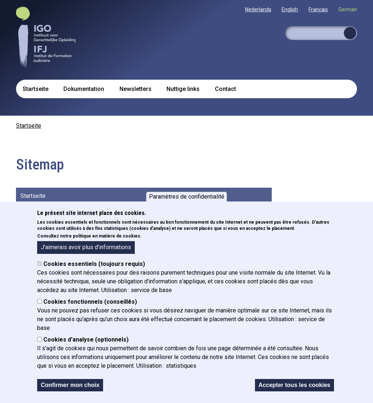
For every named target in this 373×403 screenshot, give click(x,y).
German (347, 9)
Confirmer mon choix (70, 385)
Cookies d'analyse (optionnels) (86, 339)
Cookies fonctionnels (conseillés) (90, 301)
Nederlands (258, 9)
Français (318, 9)
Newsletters (135, 88)
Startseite (35, 88)
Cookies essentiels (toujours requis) (94, 263)
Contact (225, 88)
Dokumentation (83, 88)
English (290, 9)
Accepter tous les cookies (294, 385)
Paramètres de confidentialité (186, 196)
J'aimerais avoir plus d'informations (86, 247)
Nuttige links (183, 88)
